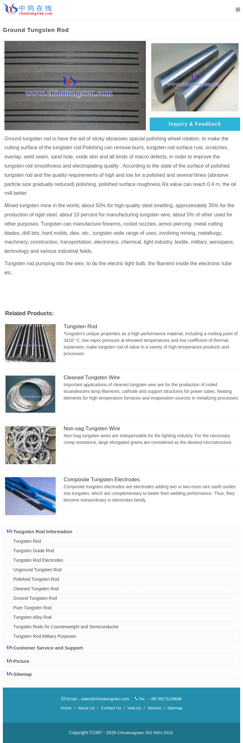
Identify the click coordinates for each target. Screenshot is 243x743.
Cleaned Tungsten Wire (92, 378)
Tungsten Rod (80, 326)
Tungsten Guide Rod (33, 550)
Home (66, 708)
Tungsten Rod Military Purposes (44, 636)
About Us (86, 708)
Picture (17, 661)
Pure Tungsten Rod (32, 607)
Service (154, 708)
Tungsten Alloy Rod (32, 617)
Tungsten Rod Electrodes (38, 560)
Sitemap (19, 674)
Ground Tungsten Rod (35, 598)
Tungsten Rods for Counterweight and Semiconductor (66, 626)
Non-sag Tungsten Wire (92, 429)
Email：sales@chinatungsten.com (95, 698)
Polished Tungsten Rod (36, 579)
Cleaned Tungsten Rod (36, 588)
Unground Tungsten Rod (37, 569)
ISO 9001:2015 (159, 732)
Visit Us (134, 708)
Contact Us (111, 708)
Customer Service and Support (44, 647)
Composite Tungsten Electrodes (102, 480)
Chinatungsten (130, 732)
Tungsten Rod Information (39, 531)
